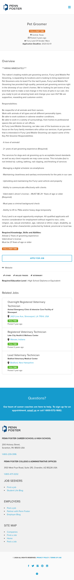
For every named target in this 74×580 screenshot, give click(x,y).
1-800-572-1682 (52, 410)
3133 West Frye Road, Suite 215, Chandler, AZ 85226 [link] (28, 467)
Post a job (11, 508)
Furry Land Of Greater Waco (38, 41)
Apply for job (37, 258)
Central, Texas (38, 35)
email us (31, 410)
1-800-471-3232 (11, 474)
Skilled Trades (21, 275)
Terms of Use (55, 558)
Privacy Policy (43, 558)
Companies (12, 532)
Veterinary (37, 275)
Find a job (11, 487)
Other (8, 275)
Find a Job (12, 535)
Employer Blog (14, 514)
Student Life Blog (15, 490)
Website (8, 267)
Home (10, 538)
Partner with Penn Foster (18, 511)
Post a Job (12, 541)
